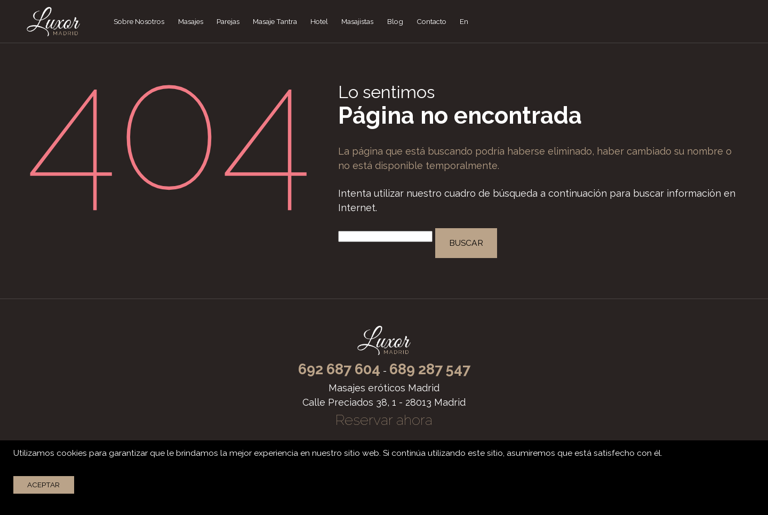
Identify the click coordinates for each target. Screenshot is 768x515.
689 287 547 (429, 369)
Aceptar (43, 484)
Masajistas (357, 21)
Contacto (431, 21)
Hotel (319, 21)
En (464, 21)
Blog (395, 21)
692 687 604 (339, 369)
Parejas (228, 21)
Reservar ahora (384, 420)
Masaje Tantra (275, 21)
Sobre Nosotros (139, 21)
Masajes (190, 21)
